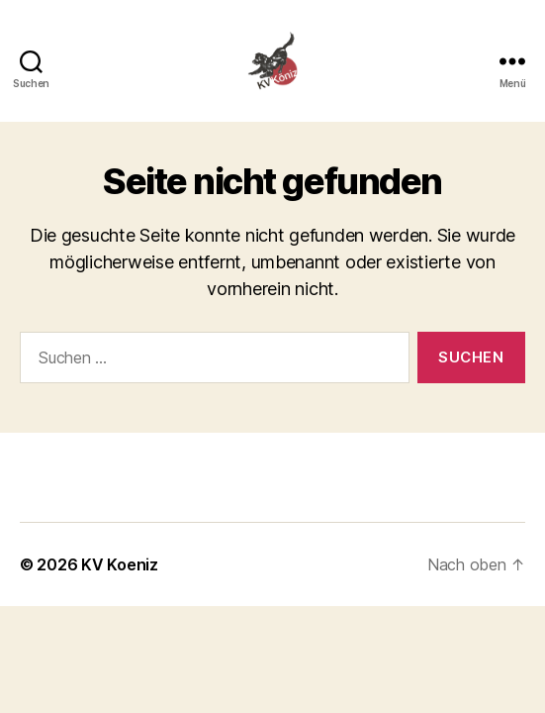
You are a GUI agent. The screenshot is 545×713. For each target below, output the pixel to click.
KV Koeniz (119, 564)
